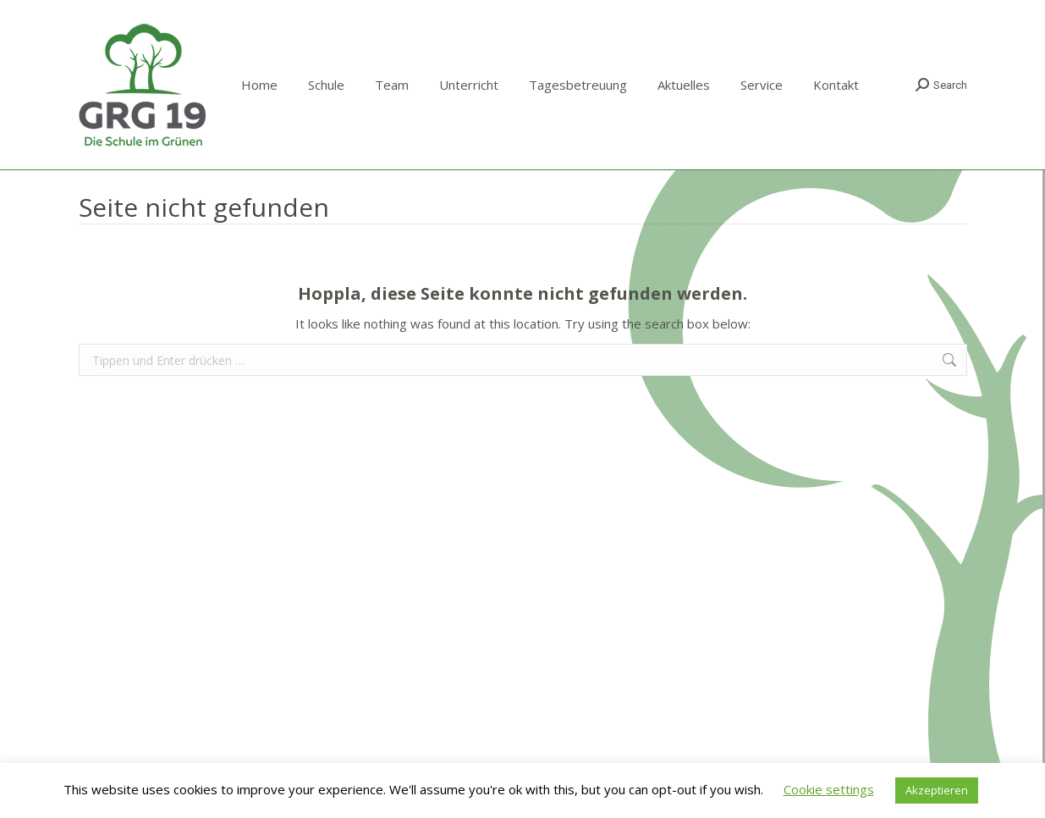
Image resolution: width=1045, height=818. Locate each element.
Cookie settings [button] (829, 789)
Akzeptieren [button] (936, 790)
